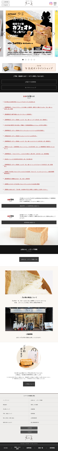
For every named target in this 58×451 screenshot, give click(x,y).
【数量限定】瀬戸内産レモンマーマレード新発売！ (18, 114)
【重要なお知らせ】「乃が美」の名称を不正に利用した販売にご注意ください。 (26, 189)
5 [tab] (35, 60)
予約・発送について (7, 413)
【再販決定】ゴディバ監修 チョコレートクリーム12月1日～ (20, 136)
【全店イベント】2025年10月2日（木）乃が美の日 (18, 159)
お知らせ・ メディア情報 (36, 400)
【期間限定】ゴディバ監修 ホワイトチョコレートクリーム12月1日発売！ (24, 130)
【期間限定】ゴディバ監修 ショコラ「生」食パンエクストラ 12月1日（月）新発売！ (27, 141)
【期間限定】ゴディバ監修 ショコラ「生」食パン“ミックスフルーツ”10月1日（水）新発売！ (28, 165)
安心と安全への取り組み (8, 418)
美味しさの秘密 (34, 404)
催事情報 (29, 447)
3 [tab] (29, 60)
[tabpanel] (29, 33)
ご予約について (29, 384)
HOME (6, 447)
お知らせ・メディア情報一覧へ (29, 259)
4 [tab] (32, 60)
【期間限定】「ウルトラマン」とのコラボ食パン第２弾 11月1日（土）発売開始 (26, 153)
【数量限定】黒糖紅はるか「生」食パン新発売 (17, 178)
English (6, 5)
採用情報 (33, 413)
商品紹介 (5, 404)
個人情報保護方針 (35, 422)
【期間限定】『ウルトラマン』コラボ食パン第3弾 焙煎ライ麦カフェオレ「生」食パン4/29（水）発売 (28, 108)
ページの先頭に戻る (29, 395)
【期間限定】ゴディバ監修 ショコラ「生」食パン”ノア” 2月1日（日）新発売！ (26, 119)
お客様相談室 (34, 418)
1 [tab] (23, 60)
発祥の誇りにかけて (7, 422)
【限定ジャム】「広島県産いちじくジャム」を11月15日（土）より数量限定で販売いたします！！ (29, 147)
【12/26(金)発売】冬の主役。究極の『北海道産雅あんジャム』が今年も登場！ (25, 125)
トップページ (6, 400)
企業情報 (6, 2)
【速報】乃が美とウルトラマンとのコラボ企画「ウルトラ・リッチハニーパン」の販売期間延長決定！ (29, 172)
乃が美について (6, 409)
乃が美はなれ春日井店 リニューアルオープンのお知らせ (19, 101)
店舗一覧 (40, 447)
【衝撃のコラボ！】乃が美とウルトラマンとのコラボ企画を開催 (22, 184)
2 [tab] (26, 60)
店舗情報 (33, 409)
